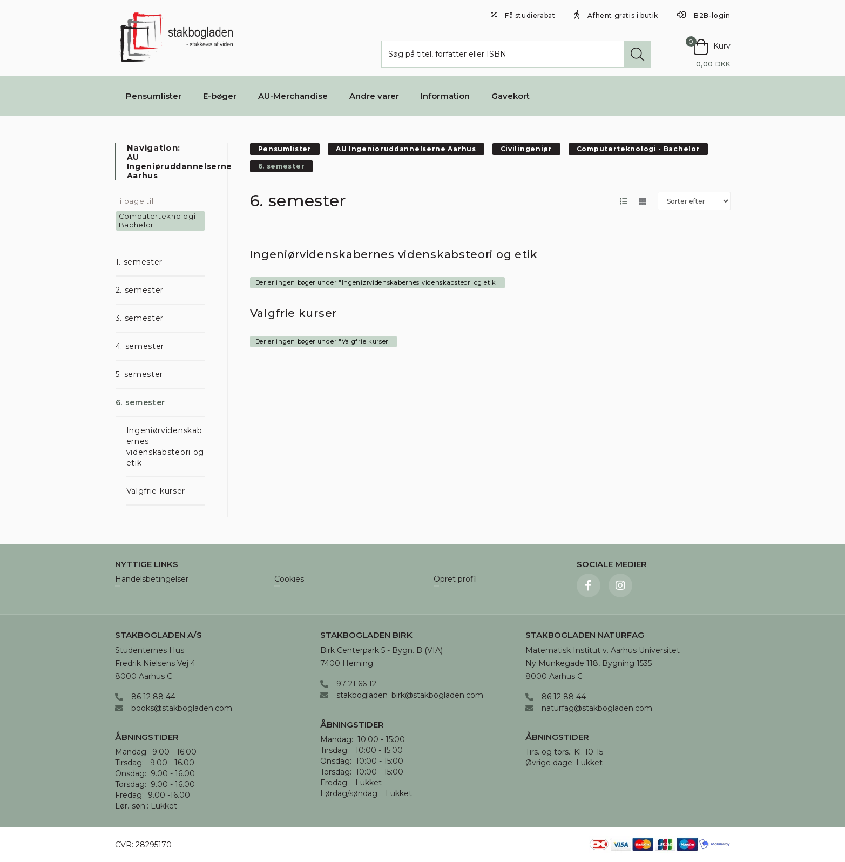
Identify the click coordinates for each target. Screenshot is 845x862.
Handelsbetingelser (151, 579)
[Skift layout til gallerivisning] (642, 201)
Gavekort (510, 96)
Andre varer (374, 96)
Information (445, 96)
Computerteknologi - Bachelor (160, 220)
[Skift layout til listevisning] (623, 201)
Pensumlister (153, 96)
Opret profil (455, 579)
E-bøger (219, 96)
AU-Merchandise (293, 96)
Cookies (289, 579)
